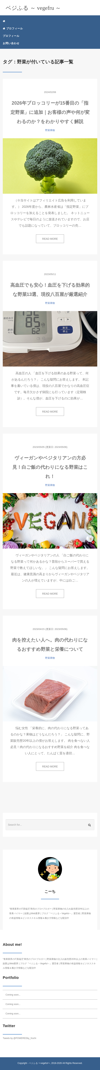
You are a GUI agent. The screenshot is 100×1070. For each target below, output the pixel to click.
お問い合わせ (11, 43)
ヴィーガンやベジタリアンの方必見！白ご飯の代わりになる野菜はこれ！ (50, 467)
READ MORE (50, 238)
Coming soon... (13, 994)
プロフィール (13, 28)
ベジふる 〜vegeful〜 (39, 1063)
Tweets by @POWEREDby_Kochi (19, 1038)
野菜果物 (50, 130)
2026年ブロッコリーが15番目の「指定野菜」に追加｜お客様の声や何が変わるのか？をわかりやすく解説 (50, 112)
